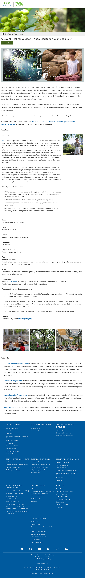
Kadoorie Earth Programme (64, 436)
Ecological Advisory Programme (66, 470)
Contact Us (59, 507)
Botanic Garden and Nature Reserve (17, 465)
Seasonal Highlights (12, 451)
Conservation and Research (67, 459)
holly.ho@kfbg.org (25, 319)
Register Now (7, 43)
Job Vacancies (35, 489)
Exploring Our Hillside (13, 470)
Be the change (35, 473)
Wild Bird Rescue (11, 496)
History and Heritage (62, 497)
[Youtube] (38, 549)
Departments (60, 502)
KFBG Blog (34, 522)
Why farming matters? (38, 470)
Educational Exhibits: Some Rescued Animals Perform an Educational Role (17, 508)
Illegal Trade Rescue (12, 501)
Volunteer (34, 501)
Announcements (11, 449)
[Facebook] (20, 549)
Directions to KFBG (12, 446)
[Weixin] (65, 549)
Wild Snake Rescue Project (14, 494)
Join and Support (38, 485)
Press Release (35, 524)
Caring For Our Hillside (13, 467)
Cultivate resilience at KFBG (39, 467)
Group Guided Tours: (11, 407)
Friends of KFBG (36, 498)
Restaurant (9, 443)
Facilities (59, 480)
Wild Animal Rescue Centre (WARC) (17, 491)
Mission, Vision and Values (64, 491)
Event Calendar (36, 428)
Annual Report (35, 539)
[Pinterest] (46, 549)
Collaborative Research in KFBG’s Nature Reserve (66, 474)
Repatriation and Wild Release (15, 504)
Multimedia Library (37, 542)
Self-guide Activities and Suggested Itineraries (17, 437)
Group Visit (9, 431)
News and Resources (40, 518)
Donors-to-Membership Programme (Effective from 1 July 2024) (42, 492)
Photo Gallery (10, 454)
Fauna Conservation (62, 462)
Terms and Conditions (42, 569)
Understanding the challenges (40, 465)
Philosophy (59, 430)
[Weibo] (55, 549)
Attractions (9, 433)
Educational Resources (38, 534)
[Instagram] (29, 549)
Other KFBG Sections (62, 505)
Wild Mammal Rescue (13, 499)
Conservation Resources (39, 537)
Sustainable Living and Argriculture (40, 460)
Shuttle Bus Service (12, 441)
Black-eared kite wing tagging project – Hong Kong (17, 512)
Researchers (60, 478)
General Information (12, 428)
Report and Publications (38, 531)
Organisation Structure (63, 499)
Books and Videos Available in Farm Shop (42, 528)
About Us (60, 485)
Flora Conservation (62, 465)
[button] (81, 4)
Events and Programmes (41, 425)
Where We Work (61, 494)
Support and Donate (37, 496)
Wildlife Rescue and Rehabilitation (14, 486)
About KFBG (60, 489)
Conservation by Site (62, 468)
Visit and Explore (13, 425)
